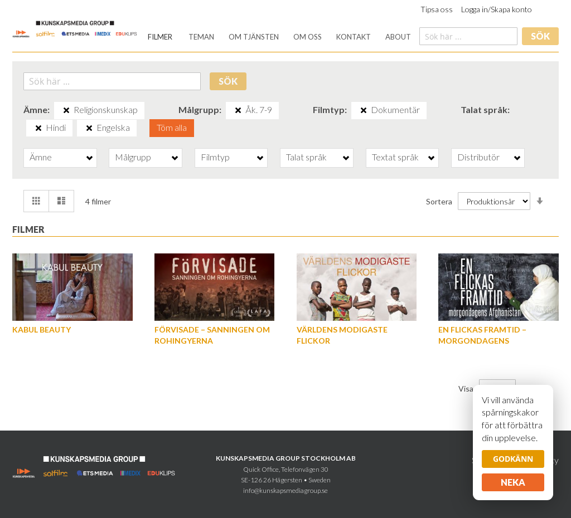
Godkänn (513, 458)
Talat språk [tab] (306, 157)
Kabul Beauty (41, 329)
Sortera (439, 201)
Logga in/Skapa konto (496, 9)
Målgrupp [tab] (133, 157)
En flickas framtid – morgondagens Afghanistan (482, 340)
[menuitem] (160, 37)
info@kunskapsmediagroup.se (285, 490)
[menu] (279, 37)
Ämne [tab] (41, 157)
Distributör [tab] (478, 157)
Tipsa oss (436, 9)
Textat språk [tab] (395, 157)
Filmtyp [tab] (215, 157)
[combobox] (468, 36)
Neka (513, 482)
